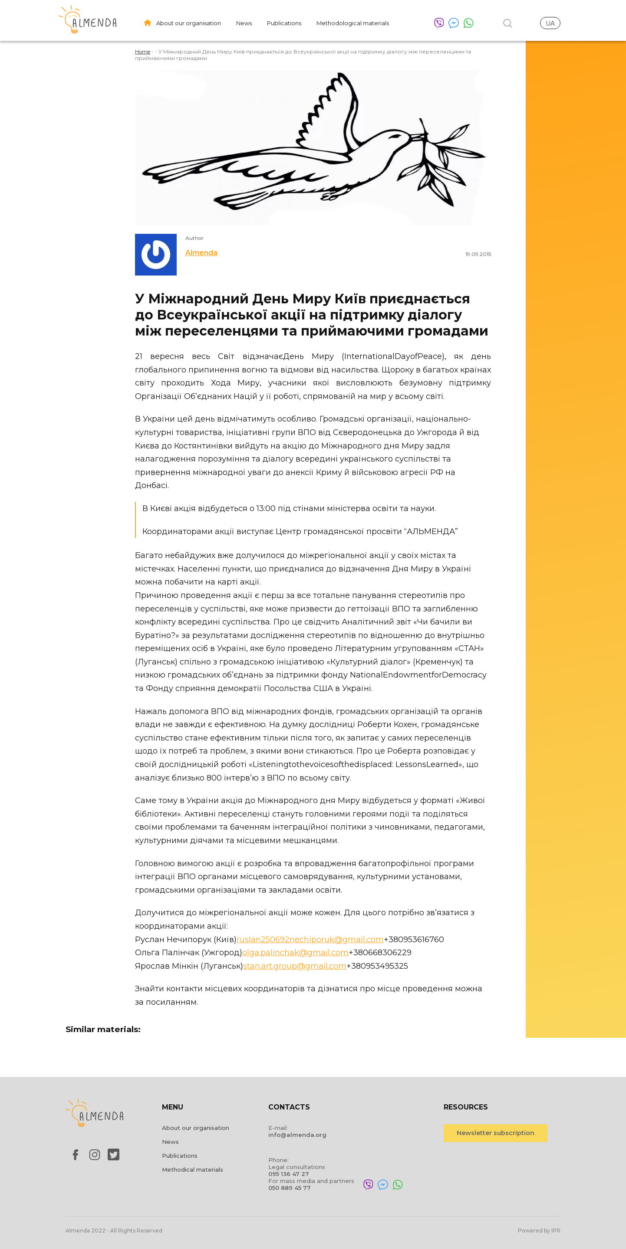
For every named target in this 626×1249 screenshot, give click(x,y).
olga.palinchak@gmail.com (295, 952)
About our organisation (188, 23)
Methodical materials (192, 1169)
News (244, 23)
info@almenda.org (297, 1134)
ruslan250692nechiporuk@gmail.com (310, 939)
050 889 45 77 (289, 1187)
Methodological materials (352, 23)
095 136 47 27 (288, 1173)
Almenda (201, 253)
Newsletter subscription (495, 1133)
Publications (284, 23)
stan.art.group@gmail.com (294, 966)
